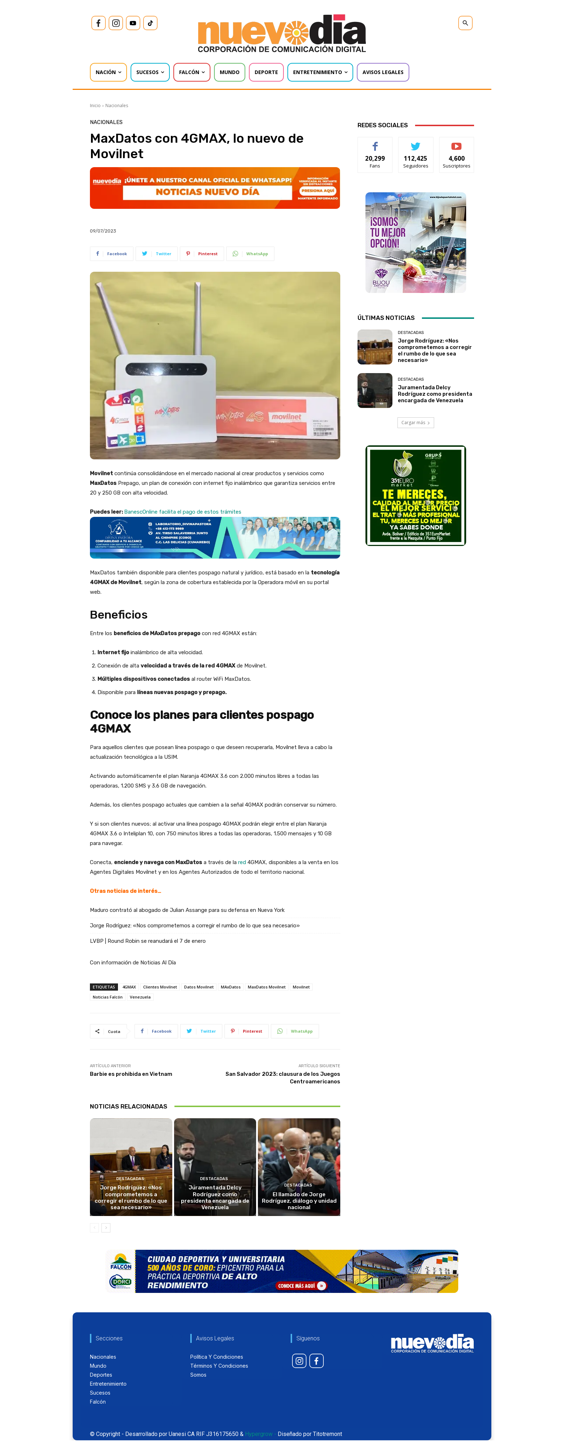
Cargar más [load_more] (415, 422)
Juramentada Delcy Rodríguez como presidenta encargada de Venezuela (215, 1201)
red (242, 862)
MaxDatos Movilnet (267, 987)
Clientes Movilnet (160, 987)
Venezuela (140, 997)
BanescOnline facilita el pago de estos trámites (182, 512)
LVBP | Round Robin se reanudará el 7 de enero (148, 941)
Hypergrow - (260, 1434)
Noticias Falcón (108, 997)
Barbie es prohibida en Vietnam (131, 1074)
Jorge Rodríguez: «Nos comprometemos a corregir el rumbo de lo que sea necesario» (195, 925)
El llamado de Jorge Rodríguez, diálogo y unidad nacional (299, 1201)
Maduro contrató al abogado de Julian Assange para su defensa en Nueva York (187, 910)
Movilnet (301, 987)
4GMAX (129, 987)
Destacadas (130, 1180)
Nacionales (116, 105)
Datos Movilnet (199, 987)
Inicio (95, 105)
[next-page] (105, 1228)
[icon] (98, 23)
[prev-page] (94, 1228)
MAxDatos (231, 987)
